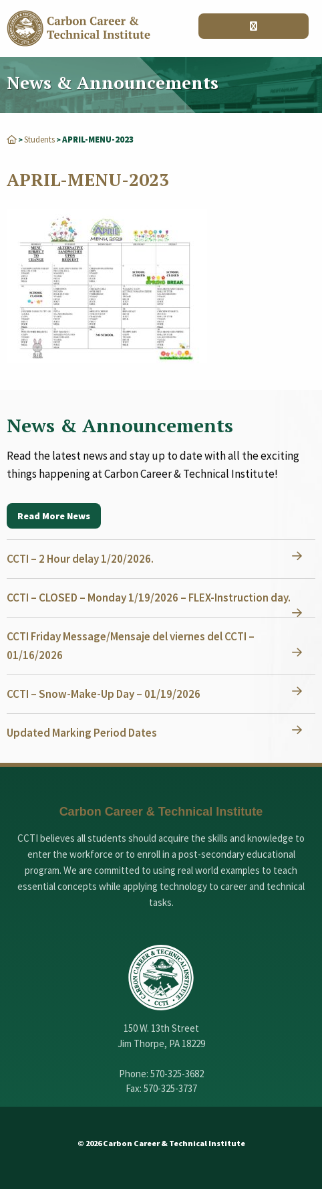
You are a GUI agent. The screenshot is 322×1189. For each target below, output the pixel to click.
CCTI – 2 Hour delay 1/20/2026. (80, 558)
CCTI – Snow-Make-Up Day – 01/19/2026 (103, 694)
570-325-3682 (177, 1073)
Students (39, 139)
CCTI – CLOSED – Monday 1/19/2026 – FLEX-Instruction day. (149, 597)
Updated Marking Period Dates (82, 732)
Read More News (53, 516)
